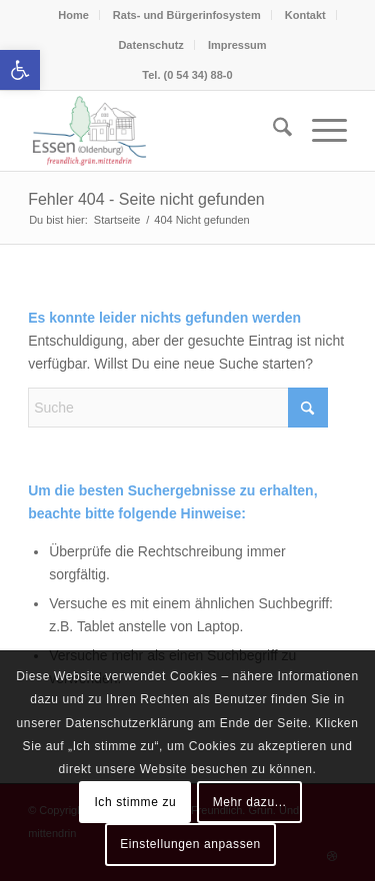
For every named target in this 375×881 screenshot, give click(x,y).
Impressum (237, 45)
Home (73, 15)
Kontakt (305, 15)
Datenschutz (150, 45)
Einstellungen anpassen (190, 844)
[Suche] (272, 131)
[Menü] (319, 131)
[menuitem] (272, 131)
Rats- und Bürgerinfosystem (187, 15)
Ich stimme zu (135, 802)
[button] (20, 70)
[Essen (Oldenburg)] (155, 131)
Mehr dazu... (250, 802)
